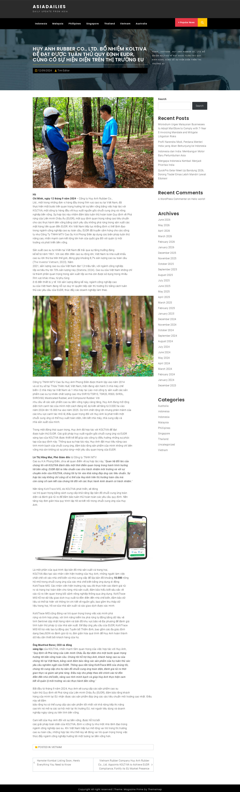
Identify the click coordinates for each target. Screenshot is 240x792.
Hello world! (198, 196)
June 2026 (164, 217)
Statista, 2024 (85, 267)
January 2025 (166, 311)
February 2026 (166, 239)
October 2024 (166, 327)
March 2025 (165, 300)
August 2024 (165, 338)
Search (162, 96)
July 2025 (164, 278)
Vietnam (125, 22)
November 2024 (167, 322)
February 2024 (166, 372)
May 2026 (164, 222)
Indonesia (41, 22)
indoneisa (163, 409)
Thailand (109, 22)
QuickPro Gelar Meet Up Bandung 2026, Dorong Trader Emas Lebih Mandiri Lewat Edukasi (182, 172)
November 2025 (167, 255)
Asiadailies (49, 7)
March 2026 (165, 233)
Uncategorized (166, 442)
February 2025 (166, 305)
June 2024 (164, 349)
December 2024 (167, 316)
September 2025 (167, 267)
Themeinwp (155, 786)
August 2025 (165, 272)
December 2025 (167, 250)
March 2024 (165, 366)
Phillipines (75, 22)
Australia (141, 22)
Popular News (186, 22)
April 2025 (164, 294)
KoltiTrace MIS (52, 486)
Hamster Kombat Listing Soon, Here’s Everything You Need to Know (58, 760)
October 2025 (166, 261)
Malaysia (57, 22)
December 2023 (167, 383)
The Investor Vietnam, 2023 (50, 259)
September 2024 (167, 333)
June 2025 (164, 283)
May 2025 (164, 289)
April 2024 (164, 360)
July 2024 (164, 344)
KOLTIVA (38, 207)
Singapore (92, 22)
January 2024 (166, 377)
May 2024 (164, 355)
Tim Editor (64, 68)
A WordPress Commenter (172, 196)
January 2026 (166, 244)
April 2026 (164, 228)
